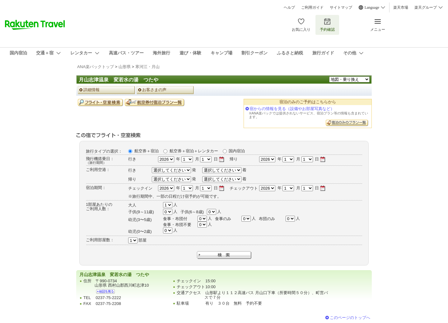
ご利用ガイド (312, 7)
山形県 (125, 66)
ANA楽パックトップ (95, 66)
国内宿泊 (237, 151)
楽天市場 (400, 7)
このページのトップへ (350, 317)
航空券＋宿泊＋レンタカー (194, 151)
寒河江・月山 (147, 66)
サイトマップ (341, 7)
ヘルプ (289, 7)
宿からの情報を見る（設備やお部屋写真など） (292, 108)
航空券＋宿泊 (146, 151)
